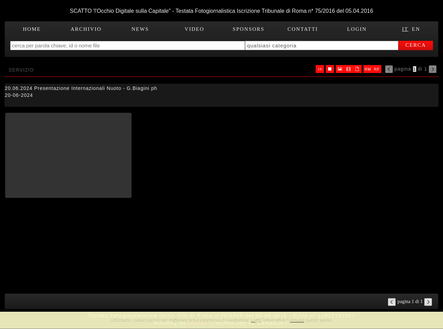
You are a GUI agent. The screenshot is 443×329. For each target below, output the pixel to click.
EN (416, 29)
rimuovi (297, 320)
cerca (415, 45)
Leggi (256, 320)
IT (405, 29)
